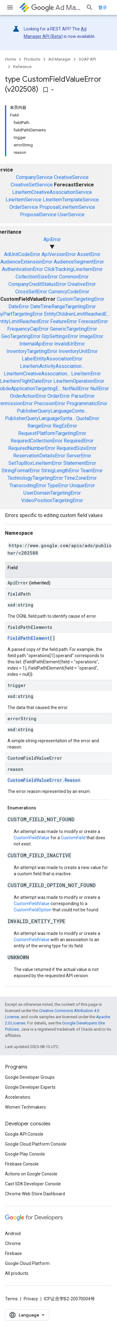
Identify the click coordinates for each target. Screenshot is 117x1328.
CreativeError (81, 284)
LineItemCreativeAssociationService (52, 192)
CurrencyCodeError (68, 292)
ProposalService (38, 215)
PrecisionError (49, 403)
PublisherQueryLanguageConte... (52, 411)
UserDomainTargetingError (52, 493)
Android (13, 1233)
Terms (11, 1298)
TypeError (57, 485)
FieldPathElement (28, 638)
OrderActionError (28, 396)
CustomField (73, 837)
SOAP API (87, 59)
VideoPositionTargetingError (52, 500)
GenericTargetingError (73, 329)
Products (32, 59)
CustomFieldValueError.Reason (43, 780)
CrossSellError (31, 292)
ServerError (78, 456)
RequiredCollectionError (36, 441)
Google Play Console (25, 1154)
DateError (18, 306)
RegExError (65, 426)
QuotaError (87, 418)
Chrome (13, 1243)
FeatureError (63, 321)
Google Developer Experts (30, 1087)
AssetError (88, 254)
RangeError (39, 426)
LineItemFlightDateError (26, 381)
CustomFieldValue (32, 837)
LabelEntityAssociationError (52, 359)
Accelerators (17, 1097)
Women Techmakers (25, 1107)
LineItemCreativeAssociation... (37, 374)
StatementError (79, 463)
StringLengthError (60, 471)
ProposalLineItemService (67, 207)
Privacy (31, 1298)
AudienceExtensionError (26, 262)
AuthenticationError (22, 269)
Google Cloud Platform (27, 1263)
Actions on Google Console (31, 1173)
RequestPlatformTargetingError (52, 433)
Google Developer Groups (30, 1077)
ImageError (91, 336)
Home (10, 59)
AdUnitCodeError (22, 254)
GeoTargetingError (21, 336)
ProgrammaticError (86, 403)
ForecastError (93, 321)
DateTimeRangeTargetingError (63, 306)
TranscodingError (27, 485)
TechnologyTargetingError (35, 478)
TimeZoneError (80, 478)
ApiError (52, 239)
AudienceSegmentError (79, 262)
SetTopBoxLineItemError (35, 463)
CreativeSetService (32, 185)
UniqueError (82, 485)
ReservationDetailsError (39, 456)
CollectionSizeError (37, 277)
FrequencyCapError (28, 329)
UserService (71, 215)
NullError (99, 389)
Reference (22, 66)
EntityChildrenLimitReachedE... (77, 314)
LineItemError (86, 374)
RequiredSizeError (76, 448)
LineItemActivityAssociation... (52, 366)
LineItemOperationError (78, 381)
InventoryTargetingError (32, 351)
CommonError (74, 277)
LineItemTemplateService (71, 200)
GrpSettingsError (60, 336)
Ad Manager (56, 7)
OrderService (23, 207)
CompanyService (34, 177)
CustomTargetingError (80, 299)
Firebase (13, 1253)
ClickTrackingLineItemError (73, 269)
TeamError (91, 471)
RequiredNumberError (31, 448)
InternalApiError (36, 344)
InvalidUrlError (69, 344)
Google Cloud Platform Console (35, 1144)
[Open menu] (10, 7)
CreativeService (71, 177)
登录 (102, 7)
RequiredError (79, 441)
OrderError (58, 396)
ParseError (83, 396)
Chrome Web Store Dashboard (35, 1193)
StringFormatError (21, 471)
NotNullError (75, 389)
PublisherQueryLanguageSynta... (40, 418)
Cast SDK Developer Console (33, 1183)
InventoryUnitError (78, 351)
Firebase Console (22, 1163)
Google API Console (24, 1134)
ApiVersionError (58, 254)
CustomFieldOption (32, 909)
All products (16, 1273)
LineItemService (23, 200)
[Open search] (89, 7)
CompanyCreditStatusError (37, 284)
